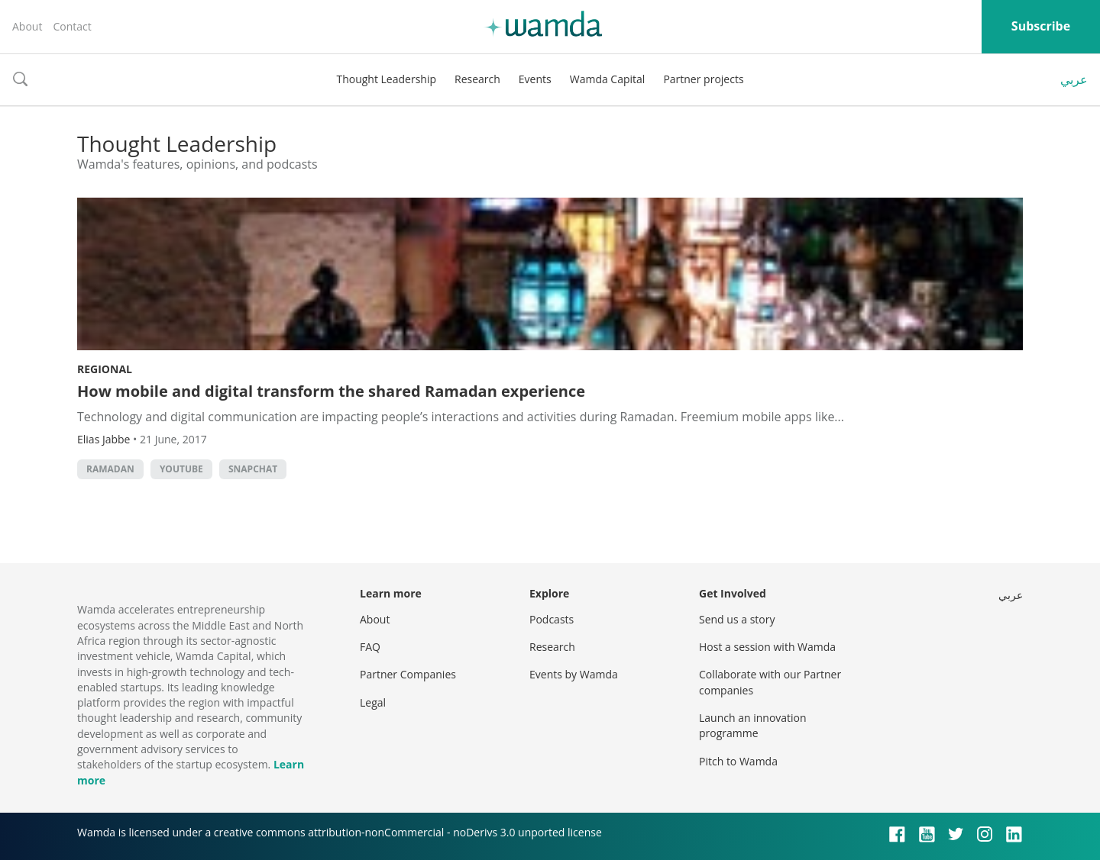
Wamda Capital (607, 79)
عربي (1074, 79)
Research (477, 79)
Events (535, 79)
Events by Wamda (573, 674)
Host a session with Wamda (767, 646)
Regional (104, 369)
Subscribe (1040, 26)
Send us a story (737, 619)
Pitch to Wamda (738, 761)
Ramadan (110, 468)
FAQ (370, 646)
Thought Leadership (386, 79)
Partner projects (703, 79)
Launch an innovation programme (753, 725)
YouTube (181, 468)
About (27, 26)
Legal (373, 702)
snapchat (252, 468)
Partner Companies (408, 674)
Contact (72, 26)
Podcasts (551, 619)
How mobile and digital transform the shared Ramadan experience (331, 391)
